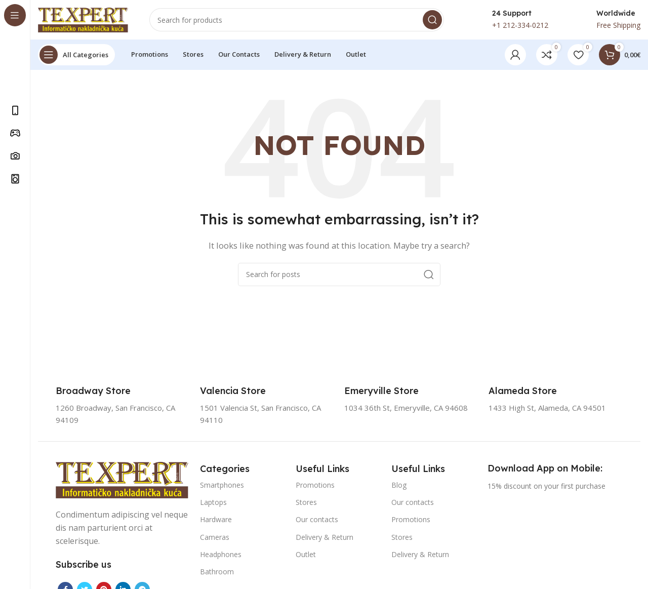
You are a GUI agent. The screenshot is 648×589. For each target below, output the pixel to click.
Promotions (315, 486)
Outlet (306, 555)
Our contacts (317, 520)
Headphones (220, 555)
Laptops (213, 503)
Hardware (216, 520)
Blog (399, 486)
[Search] (296, 20)
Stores (306, 503)
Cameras (214, 537)
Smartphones (222, 486)
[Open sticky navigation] (76, 56)
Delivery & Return (324, 537)
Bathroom (217, 572)
